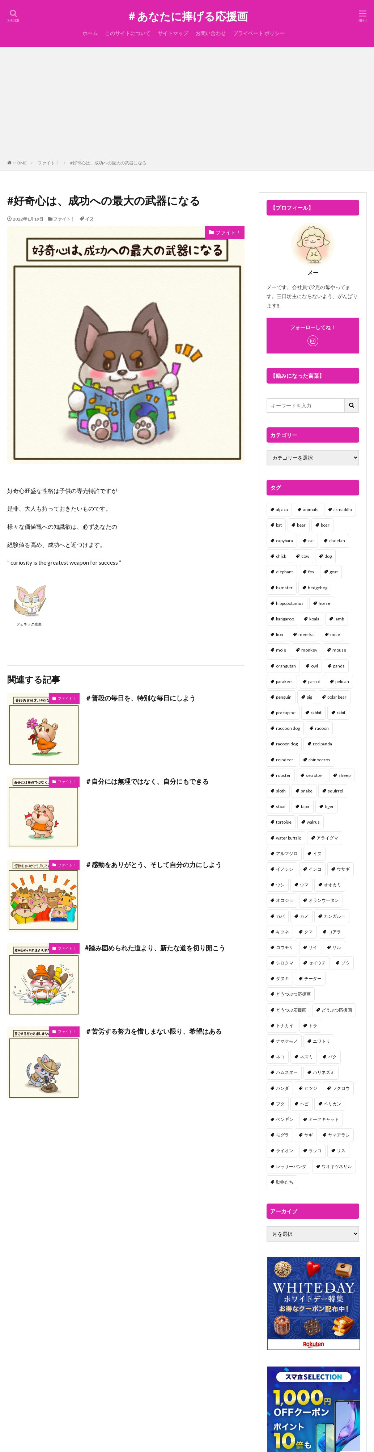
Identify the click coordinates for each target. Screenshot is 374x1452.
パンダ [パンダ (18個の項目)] (282, 1088)
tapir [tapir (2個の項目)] (305, 806)
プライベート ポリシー (259, 33)
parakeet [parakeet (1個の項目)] (284, 681)
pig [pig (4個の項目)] (309, 697)
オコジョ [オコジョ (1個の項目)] (284, 900)
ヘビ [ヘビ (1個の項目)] (304, 1103)
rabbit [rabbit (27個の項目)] (316, 712)
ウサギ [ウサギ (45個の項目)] (343, 869)
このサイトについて (127, 33)
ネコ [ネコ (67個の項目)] (280, 1056)
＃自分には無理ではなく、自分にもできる (147, 781)
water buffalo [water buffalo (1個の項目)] (288, 838)
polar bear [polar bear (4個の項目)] (337, 697)
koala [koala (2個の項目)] (314, 619)
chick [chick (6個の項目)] (281, 556)
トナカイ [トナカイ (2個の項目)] (284, 1025)
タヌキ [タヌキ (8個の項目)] (282, 978)
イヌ (89, 219)
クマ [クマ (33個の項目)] (308, 931)
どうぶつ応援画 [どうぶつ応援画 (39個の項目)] (337, 1010)
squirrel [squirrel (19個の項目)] (335, 791)
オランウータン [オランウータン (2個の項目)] (324, 900)
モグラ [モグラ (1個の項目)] (282, 1135)
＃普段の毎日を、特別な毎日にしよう (140, 698)
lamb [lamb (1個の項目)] (339, 619)
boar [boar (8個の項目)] (325, 525)
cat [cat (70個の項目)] (311, 540)
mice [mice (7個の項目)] (335, 634)
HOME (20, 163)
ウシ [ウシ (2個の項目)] (280, 884)
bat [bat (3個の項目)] (279, 525)
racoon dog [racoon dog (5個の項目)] (287, 743)
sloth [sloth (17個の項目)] (281, 791)
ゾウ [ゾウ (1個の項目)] (345, 963)
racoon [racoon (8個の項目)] (322, 728)
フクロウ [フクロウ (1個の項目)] (341, 1088)
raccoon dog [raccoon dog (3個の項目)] (288, 728)
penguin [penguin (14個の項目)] (284, 697)
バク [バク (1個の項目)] (332, 1056)
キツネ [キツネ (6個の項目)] (282, 931)
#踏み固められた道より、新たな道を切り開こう (155, 948)
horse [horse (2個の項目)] (324, 603)
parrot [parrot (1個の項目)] (314, 681)
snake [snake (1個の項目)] (307, 791)
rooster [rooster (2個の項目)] (283, 775)
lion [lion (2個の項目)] (279, 634)
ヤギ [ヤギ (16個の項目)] (308, 1135)
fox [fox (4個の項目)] (311, 571)
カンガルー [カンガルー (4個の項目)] (334, 916)
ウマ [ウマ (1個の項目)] (304, 884)
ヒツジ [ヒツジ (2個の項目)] (310, 1088)
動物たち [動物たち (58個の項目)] (284, 1182)
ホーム (90, 33)
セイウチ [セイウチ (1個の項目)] (317, 963)
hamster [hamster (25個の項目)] (284, 587)
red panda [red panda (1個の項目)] (322, 743)
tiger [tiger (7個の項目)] (329, 806)
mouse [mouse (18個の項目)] (339, 650)
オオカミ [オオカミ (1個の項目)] (332, 884)
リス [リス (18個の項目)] (341, 1150)
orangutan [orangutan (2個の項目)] (286, 666)
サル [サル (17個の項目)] (336, 947)
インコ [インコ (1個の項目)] (315, 869)
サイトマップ (173, 33)
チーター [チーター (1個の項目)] (313, 978)
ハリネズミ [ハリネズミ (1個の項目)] (324, 1072)
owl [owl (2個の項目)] (314, 666)
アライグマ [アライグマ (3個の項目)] (327, 838)
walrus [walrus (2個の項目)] (313, 822)
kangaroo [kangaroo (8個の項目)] (285, 619)
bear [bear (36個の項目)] (301, 525)
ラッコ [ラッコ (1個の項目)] (315, 1150)
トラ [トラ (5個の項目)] (313, 1025)
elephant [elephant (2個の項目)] (284, 571)
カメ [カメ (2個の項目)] (304, 916)
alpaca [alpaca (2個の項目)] (282, 509)
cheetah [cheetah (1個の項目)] (337, 540)
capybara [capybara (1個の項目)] (284, 540)
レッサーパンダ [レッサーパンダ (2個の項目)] (291, 1166)
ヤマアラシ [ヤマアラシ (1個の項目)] (339, 1135)
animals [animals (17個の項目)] (310, 509)
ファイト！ (48, 163)
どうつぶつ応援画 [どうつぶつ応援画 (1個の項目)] (293, 994)
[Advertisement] (187, 104)
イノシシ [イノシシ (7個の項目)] (284, 869)
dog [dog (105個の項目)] (328, 556)
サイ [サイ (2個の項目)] (313, 947)
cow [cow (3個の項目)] (305, 556)
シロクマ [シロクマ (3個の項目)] (284, 963)
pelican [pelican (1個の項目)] (342, 681)
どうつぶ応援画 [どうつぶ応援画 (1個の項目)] (291, 1010)
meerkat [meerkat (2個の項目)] (306, 634)
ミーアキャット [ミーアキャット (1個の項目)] (324, 1119)
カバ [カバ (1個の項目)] (280, 916)
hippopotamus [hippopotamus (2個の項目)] (289, 603)
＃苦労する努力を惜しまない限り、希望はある (153, 1031)
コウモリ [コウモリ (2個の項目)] (284, 947)
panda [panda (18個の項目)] (339, 666)
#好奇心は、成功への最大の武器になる (108, 163)
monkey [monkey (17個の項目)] (309, 650)
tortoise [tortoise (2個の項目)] (284, 822)
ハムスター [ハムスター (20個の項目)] (287, 1072)
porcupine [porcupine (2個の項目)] (286, 712)
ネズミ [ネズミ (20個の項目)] (306, 1056)
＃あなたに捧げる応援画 (187, 16)
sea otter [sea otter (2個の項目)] (314, 775)
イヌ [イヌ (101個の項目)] (317, 853)
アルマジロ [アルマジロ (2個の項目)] (287, 853)
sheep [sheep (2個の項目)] (344, 775)
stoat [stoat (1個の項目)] (281, 806)
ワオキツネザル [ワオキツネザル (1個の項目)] (337, 1166)
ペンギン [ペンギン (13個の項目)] (284, 1119)
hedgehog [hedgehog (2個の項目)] (317, 587)
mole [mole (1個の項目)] (281, 650)
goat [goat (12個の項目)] (334, 571)
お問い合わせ (210, 33)
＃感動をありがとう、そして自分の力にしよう (153, 865)
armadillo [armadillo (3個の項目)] (342, 509)
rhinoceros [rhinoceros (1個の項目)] (319, 759)
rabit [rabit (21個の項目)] (341, 712)
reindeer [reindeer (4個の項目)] (284, 759)
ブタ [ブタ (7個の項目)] (280, 1103)
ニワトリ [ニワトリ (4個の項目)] (321, 1041)
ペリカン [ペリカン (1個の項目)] (332, 1103)
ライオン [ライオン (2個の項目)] (284, 1150)
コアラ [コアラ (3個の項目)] (334, 931)
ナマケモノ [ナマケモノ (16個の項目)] (287, 1041)
